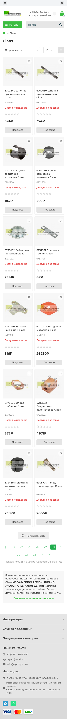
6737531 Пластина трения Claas (47, 252)
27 (45, 547)
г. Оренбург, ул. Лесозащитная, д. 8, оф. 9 (32, 677)
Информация (33, 619)
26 (37, 547)
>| (50, 554)
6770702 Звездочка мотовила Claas (48, 328)
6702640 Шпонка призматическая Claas (15, 94)
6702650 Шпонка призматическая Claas (47, 94)
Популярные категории (33, 638)
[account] (62, 3)
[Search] (45, 24)
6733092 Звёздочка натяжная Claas (17, 252)
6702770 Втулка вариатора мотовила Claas (15, 174)
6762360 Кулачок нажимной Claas (15, 328)
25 (29, 547)
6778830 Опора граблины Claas (14, 404)
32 (34, 554)
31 (26, 554)
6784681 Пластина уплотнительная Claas (16, 486)
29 (61, 547)
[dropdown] (5, 3)
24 (21, 547)
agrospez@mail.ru (39, 15)
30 (18, 554)
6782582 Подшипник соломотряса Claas (48, 406)
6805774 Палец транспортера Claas (49, 484)
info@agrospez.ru (17, 664)
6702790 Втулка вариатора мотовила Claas (46, 174)
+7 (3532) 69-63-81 (39, 11)
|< (6, 547)
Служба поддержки (33, 629)
